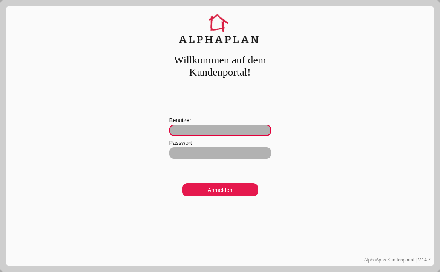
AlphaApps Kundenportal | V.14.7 (397, 260)
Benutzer (180, 120)
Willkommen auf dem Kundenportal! (220, 66)
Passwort (180, 143)
